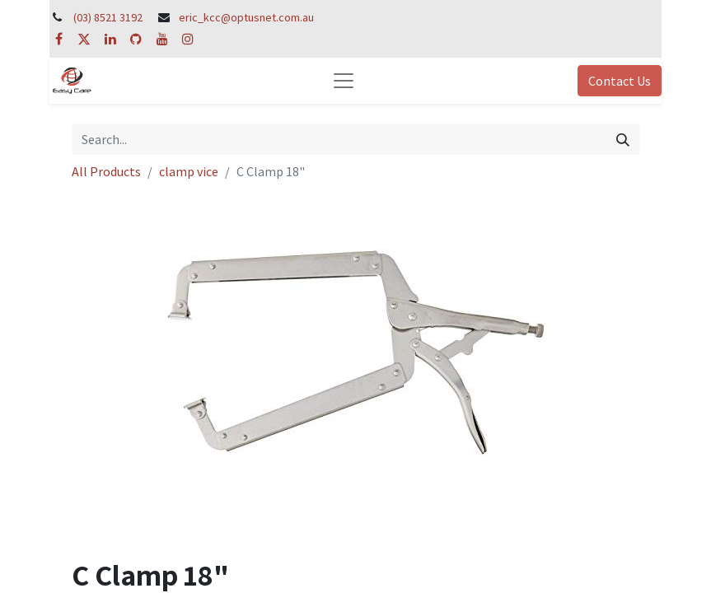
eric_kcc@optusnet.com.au (246, 17)
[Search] (623, 139)
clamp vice (188, 171)
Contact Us (619, 80)
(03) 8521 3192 (108, 17)
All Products (106, 171)
